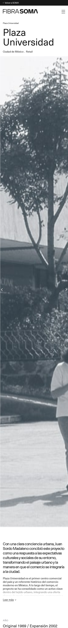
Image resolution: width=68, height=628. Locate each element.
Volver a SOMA (11, 2)
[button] (2, 289)
